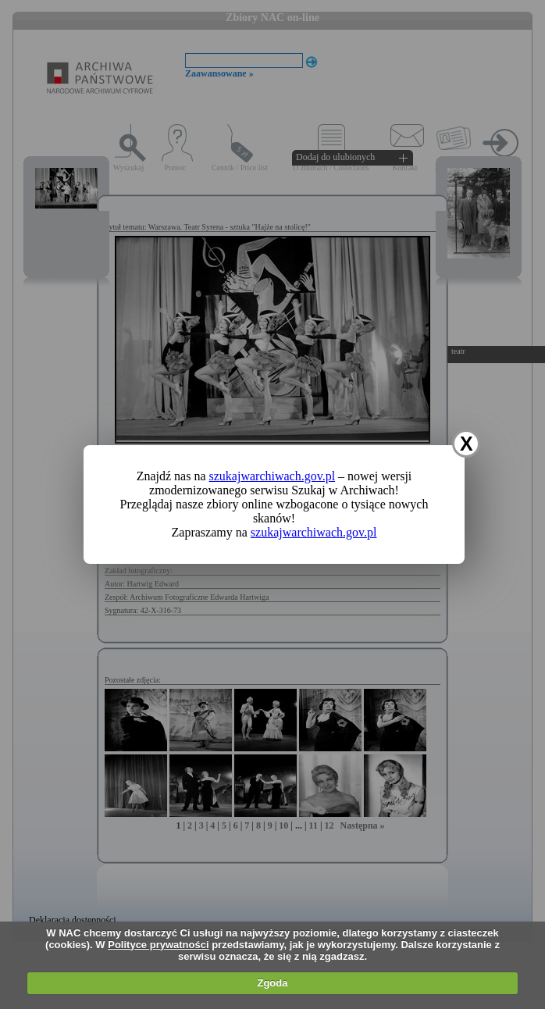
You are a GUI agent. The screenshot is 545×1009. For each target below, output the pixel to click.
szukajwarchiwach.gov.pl (272, 476)
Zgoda (272, 983)
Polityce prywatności (158, 944)
